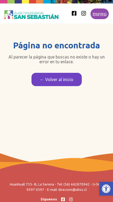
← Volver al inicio (56, 79)
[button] (106, 189)
